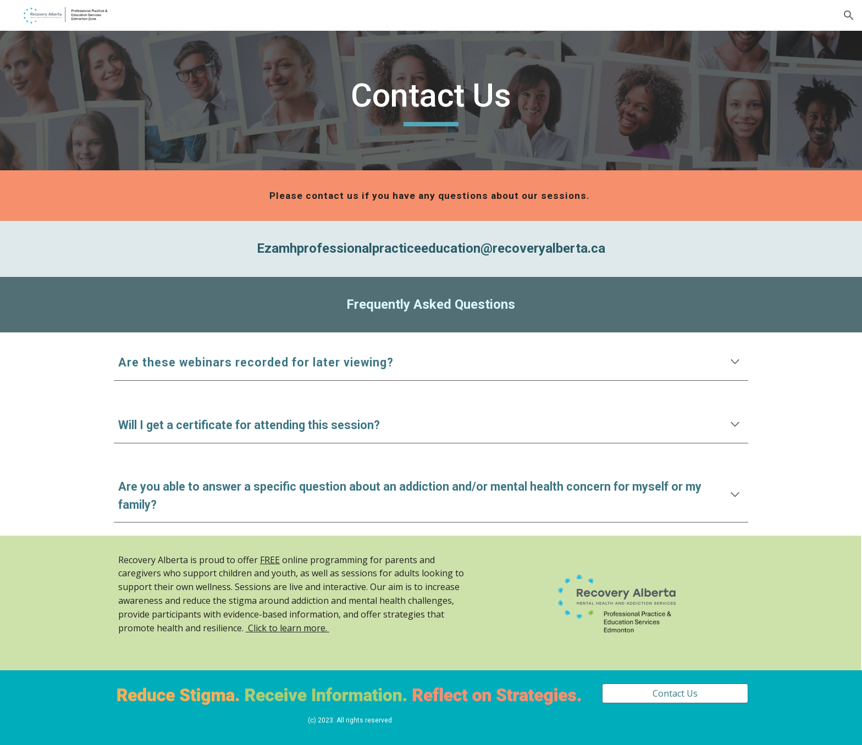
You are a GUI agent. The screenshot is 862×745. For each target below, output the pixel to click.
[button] (849, 15)
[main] (431, 100)
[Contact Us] (675, 693)
